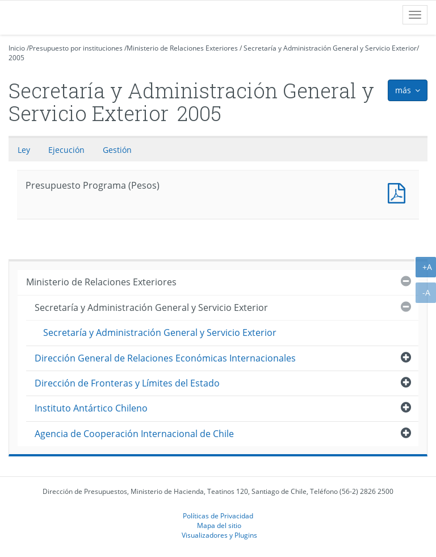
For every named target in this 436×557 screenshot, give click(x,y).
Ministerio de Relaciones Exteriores (182, 48)
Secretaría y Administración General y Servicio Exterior (330, 48)
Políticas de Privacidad (218, 515)
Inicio (17, 48)
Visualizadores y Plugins (219, 534)
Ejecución (66, 149)
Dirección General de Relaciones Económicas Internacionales (165, 358)
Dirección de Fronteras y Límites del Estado (127, 383)
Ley (24, 149)
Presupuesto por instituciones (76, 48)
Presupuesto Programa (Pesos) (399, 192)
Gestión (117, 149)
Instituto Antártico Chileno (91, 408)
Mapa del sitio (219, 525)
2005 (16, 58)
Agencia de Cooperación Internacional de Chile (134, 433)
